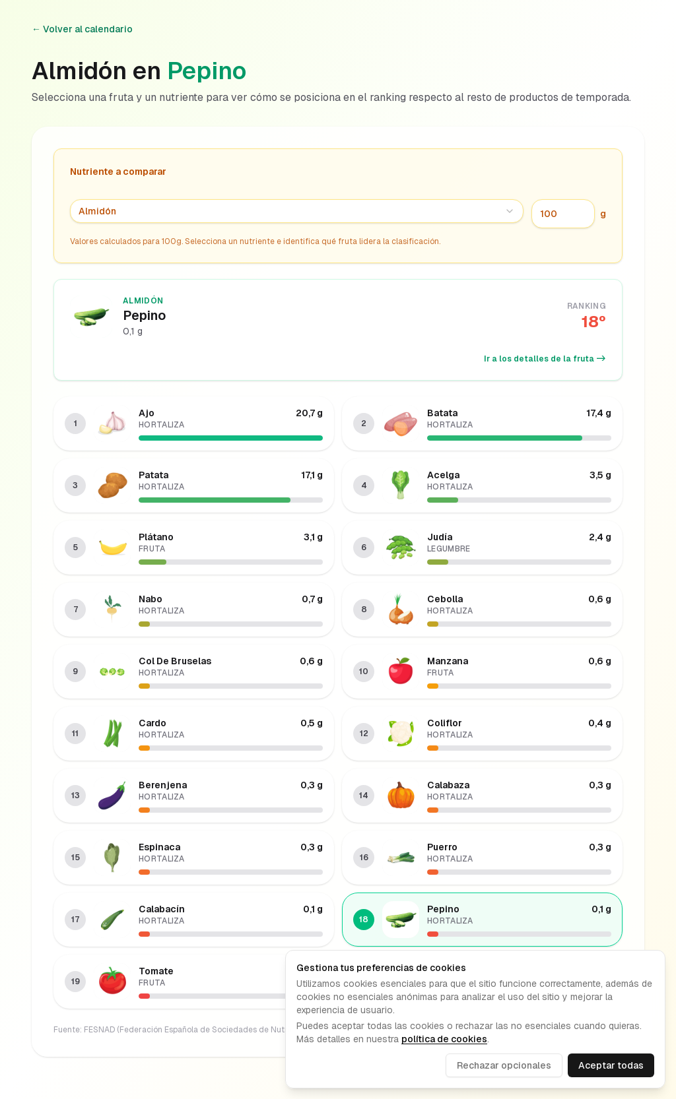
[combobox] (297, 211)
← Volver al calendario (82, 29)
